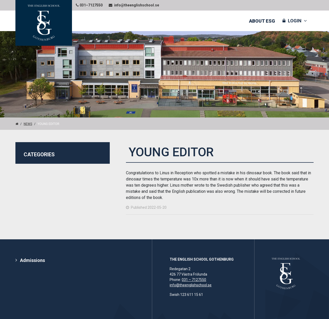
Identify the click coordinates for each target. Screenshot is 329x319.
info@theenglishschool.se (191, 285)
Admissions (32, 260)
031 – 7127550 (194, 280)
